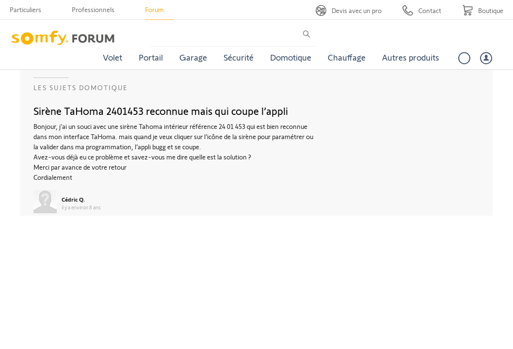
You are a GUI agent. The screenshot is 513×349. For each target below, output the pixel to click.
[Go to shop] (482, 10)
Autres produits (410, 57)
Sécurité (239, 57)
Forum (154, 9)
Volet (112, 57)
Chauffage (347, 57)
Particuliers (25, 9)
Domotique (290, 57)
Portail (151, 57)
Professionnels (93, 9)
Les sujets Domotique (80, 87)
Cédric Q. (73, 199)
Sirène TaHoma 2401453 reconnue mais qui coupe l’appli (160, 110)
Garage (193, 57)
